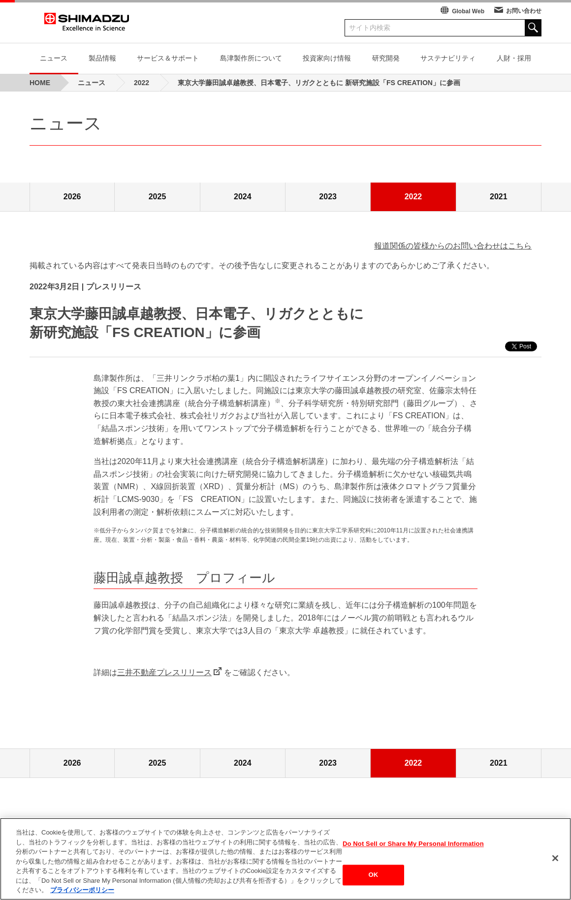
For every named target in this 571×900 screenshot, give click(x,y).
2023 (328, 196)
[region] (285, 859)
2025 (157, 196)
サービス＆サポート (168, 58)
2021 (499, 196)
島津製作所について (251, 58)
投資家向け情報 (327, 58)
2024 (243, 196)
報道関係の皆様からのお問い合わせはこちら (453, 246)
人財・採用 (514, 58)
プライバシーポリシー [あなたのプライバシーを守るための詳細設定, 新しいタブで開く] (82, 890)
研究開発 (386, 58)
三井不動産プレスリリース (164, 672)
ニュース (53, 58)
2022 (413, 196)
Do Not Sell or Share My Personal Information (413, 843)
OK (374, 875)
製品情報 (102, 58)
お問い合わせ (523, 10)
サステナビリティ (448, 58)
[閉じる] (555, 858)
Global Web (468, 11)
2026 (72, 196)
